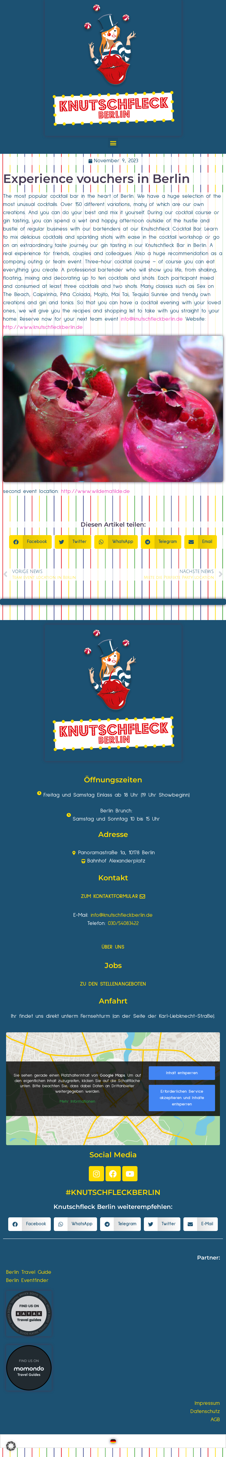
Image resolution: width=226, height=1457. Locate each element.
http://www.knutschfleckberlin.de (43, 327)
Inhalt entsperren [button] (182, 1073)
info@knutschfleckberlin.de (152, 319)
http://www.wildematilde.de (95, 491)
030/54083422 (123, 923)
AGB (215, 1419)
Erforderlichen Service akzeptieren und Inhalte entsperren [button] (182, 1097)
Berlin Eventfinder (27, 1280)
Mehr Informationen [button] (77, 1101)
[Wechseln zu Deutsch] (113, 1441)
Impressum (207, 1403)
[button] (113, 143)
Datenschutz (205, 1411)
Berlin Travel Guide (28, 1272)
